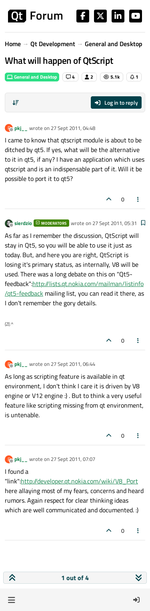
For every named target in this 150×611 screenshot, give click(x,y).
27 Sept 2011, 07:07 (73, 459)
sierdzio (23, 223)
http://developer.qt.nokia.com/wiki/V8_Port (79, 481)
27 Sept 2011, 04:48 (73, 128)
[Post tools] (138, 199)
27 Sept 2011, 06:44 (73, 364)
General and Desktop (32, 77)
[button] (11, 600)
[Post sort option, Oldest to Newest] (15, 103)
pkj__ (21, 128)
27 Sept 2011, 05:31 (114, 223)
